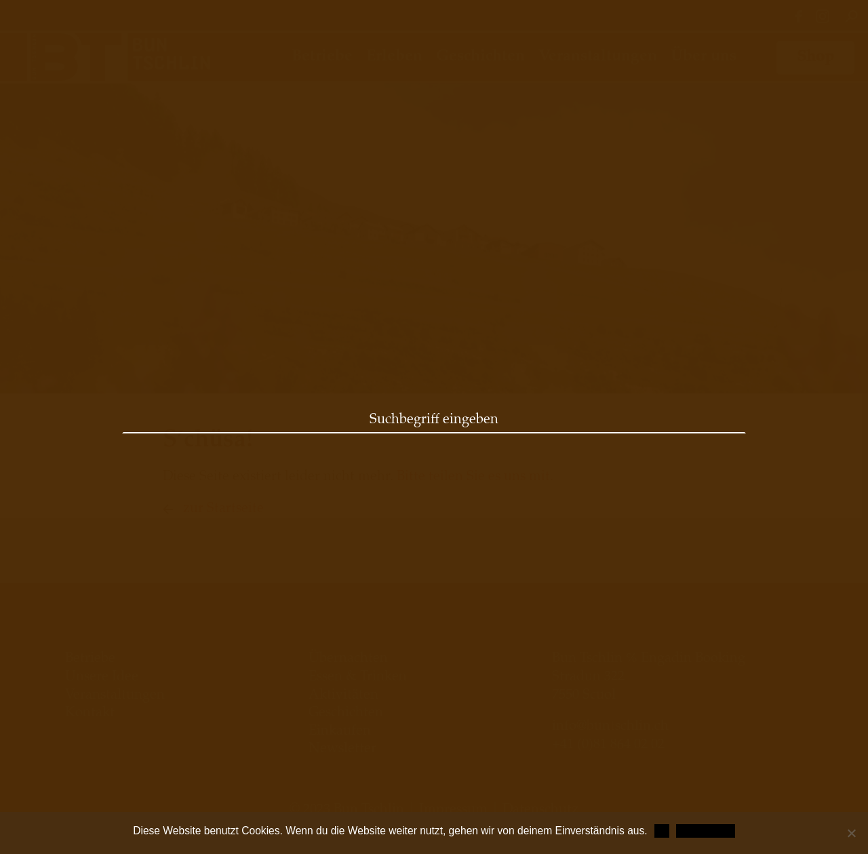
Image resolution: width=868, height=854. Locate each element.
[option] (434, 238)
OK (662, 830)
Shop (815, 57)
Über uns (703, 56)
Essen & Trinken (358, 677)
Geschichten (480, 56)
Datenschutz (705, 830)
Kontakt (90, 713)
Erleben (394, 56)
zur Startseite (223, 509)
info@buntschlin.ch (610, 727)
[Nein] (851, 833)
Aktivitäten (343, 696)
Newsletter (342, 749)
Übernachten (348, 659)
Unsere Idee (101, 677)
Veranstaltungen (597, 56)
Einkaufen (340, 732)
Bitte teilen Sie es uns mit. (475, 477)
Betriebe (322, 56)
